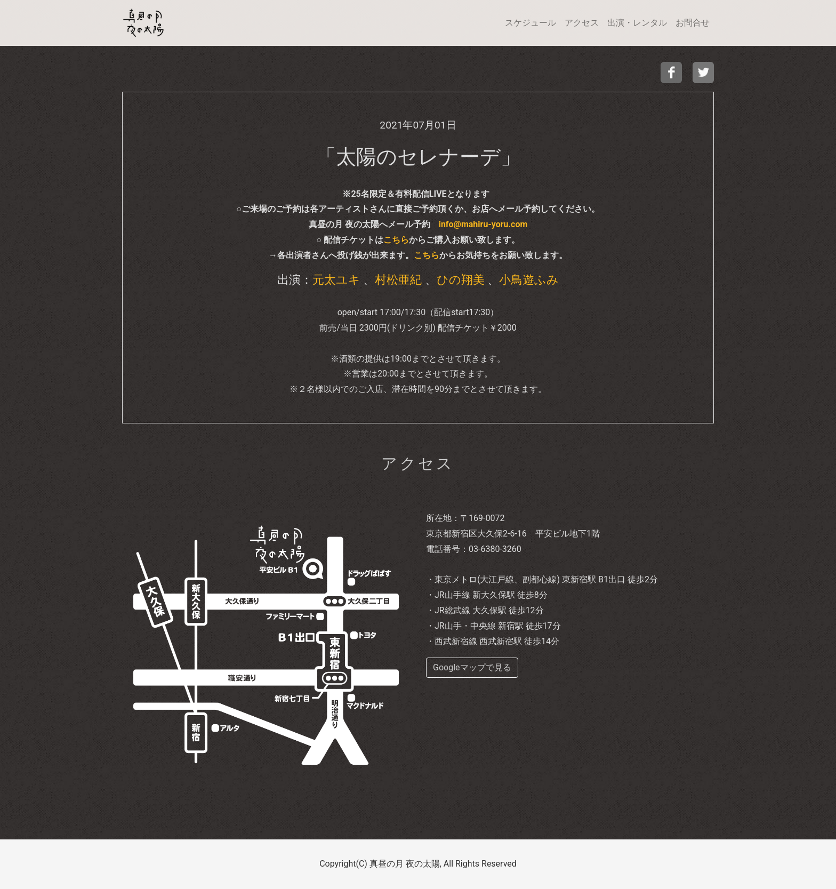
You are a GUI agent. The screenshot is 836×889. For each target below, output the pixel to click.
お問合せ (693, 23)
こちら (396, 240)
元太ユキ (336, 279)
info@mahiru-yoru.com (483, 224)
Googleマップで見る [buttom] (472, 667)
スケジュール (530, 23)
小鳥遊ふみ (529, 279)
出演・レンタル (637, 23)
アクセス (582, 23)
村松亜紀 (398, 279)
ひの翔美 (461, 279)
